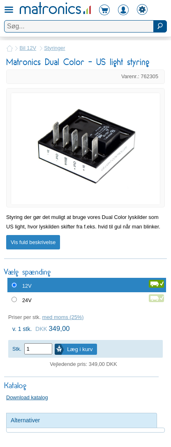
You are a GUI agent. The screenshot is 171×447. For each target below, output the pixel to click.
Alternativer (25, 420)
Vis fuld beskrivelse (33, 242)
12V (27, 286)
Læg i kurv (79, 349)
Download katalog (27, 397)
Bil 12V (28, 48)
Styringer (54, 48)
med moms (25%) (63, 317)
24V (27, 300)
